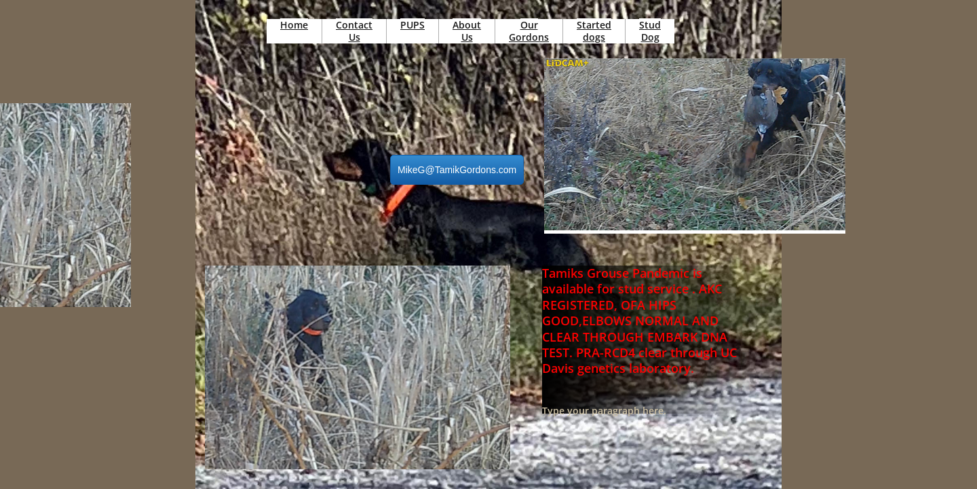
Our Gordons (529, 30)
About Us (467, 30)
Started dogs (594, 30)
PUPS (412, 24)
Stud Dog (650, 30)
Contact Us (354, 30)
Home (294, 24)
